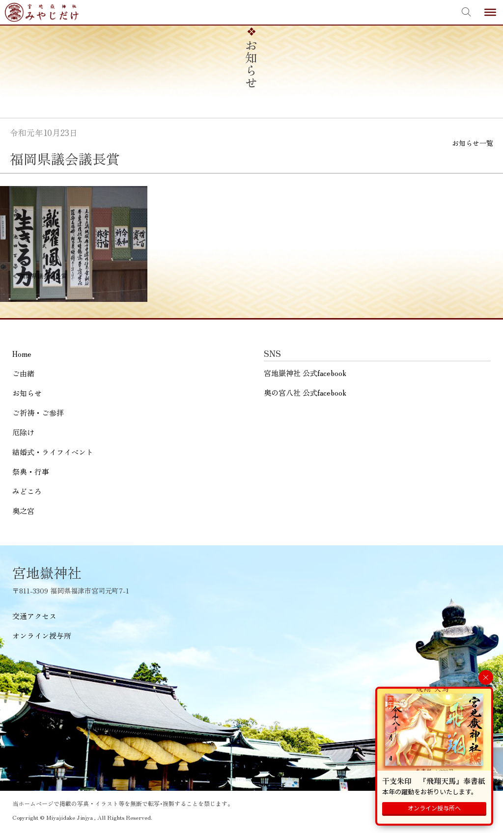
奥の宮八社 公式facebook (305, 392)
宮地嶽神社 (42, 12)
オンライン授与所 (41, 635)
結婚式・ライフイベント (52, 452)
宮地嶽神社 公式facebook (305, 373)
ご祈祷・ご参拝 (38, 412)
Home (21, 354)
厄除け (23, 432)
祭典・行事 (30, 471)
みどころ (27, 491)
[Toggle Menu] (490, 12)
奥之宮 (23, 511)
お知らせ (27, 393)
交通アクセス (34, 616)
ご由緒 (23, 373)
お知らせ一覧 (472, 143)
